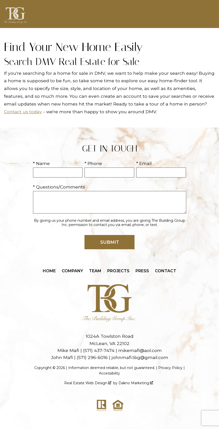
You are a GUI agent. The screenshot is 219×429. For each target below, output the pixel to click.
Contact (165, 270)
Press (142, 270)
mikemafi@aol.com (140, 350)
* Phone (93, 163)
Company (72, 270)
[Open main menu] (210, 14)
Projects (118, 270)
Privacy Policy (170, 368)
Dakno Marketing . (136, 383)
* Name (41, 163)
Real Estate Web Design (87, 383)
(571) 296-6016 (92, 357)
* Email (144, 163)
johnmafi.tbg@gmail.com (140, 357)
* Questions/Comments (59, 187)
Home (49, 270)
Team (95, 270)
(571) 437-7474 (98, 350)
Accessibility (109, 373)
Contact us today (23, 111)
